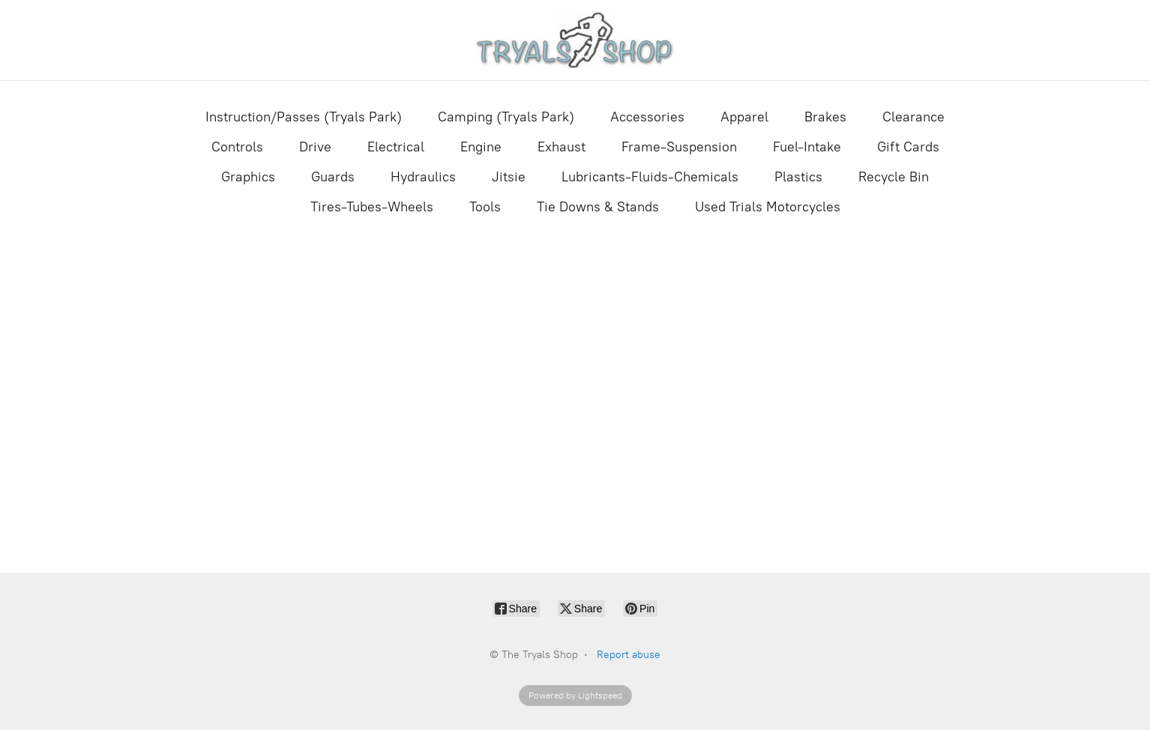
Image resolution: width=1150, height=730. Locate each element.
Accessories (647, 117)
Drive (315, 147)
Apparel (744, 117)
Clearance (913, 117)
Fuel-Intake (807, 147)
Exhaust (561, 147)
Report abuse (628, 654)
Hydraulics (423, 177)
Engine (481, 147)
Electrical (395, 147)
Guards (333, 177)
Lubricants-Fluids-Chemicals (650, 177)
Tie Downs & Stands (598, 207)
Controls (237, 147)
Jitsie (509, 177)
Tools (485, 207)
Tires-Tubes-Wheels (371, 207)
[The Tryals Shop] (575, 40)
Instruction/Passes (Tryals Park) (303, 117)
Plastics (798, 177)
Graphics (248, 177)
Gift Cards (908, 147)
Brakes (825, 117)
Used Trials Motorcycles (767, 207)
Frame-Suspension (679, 147)
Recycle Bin (893, 177)
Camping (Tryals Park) (506, 117)
